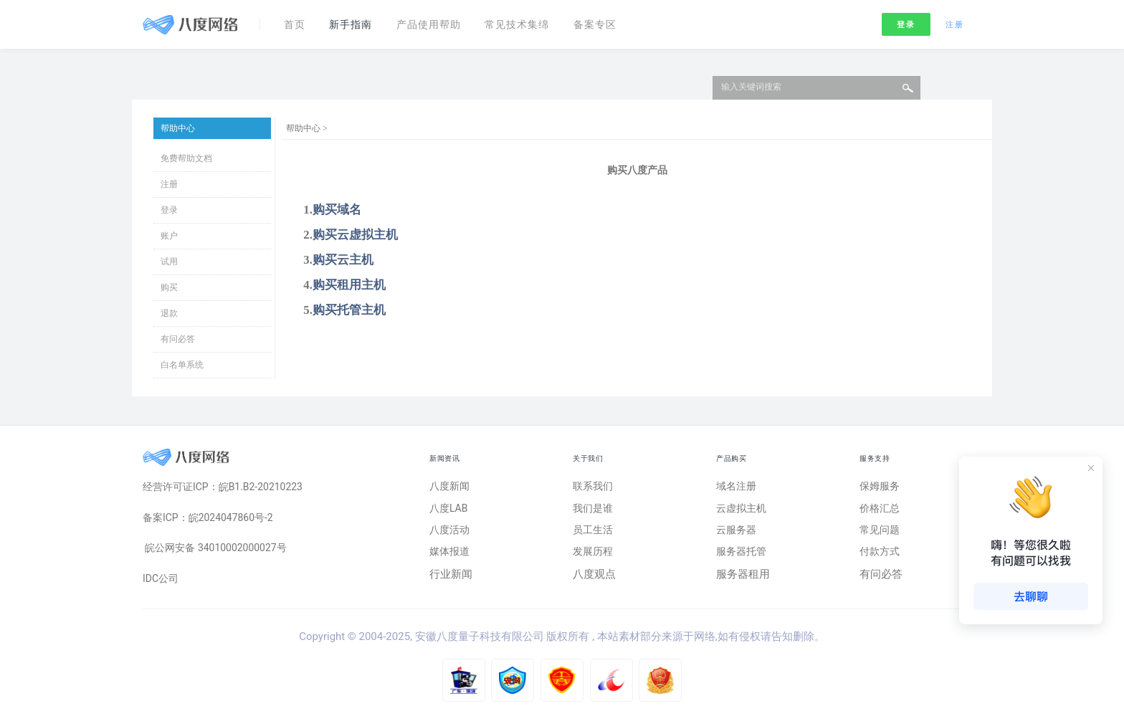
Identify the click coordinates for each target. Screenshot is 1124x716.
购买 (169, 287)
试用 (169, 262)
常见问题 (880, 533)
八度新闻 (450, 486)
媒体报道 (450, 556)
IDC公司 (162, 583)
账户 (169, 236)
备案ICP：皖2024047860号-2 (212, 519)
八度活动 (450, 533)
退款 (169, 313)
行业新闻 (450, 579)
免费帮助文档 (186, 158)
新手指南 (357, 20)
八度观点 (594, 579)
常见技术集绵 (534, 20)
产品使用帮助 (440, 20)
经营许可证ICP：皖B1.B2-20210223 (228, 487)
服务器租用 (743, 579)
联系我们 (594, 486)
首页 (296, 20)
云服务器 (737, 533)
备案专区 (618, 20)
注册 (954, 20)
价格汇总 (880, 510)
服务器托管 (743, 556)
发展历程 (594, 556)
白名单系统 (182, 365)
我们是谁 (594, 510)
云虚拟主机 (743, 510)
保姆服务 (880, 486)
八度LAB (449, 510)
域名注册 (737, 486)
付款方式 (880, 556)
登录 (906, 20)
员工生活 (594, 533)
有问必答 (178, 339)
